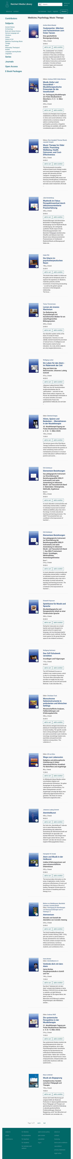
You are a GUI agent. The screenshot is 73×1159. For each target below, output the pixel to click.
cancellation (58, 1146)
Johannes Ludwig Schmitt (51, 810)
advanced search (66, 4)
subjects (7, 1132)
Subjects (9, 23)
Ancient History (10, 27)
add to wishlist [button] (58, 47)
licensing (57, 1139)
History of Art (9, 39)
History (7, 37)
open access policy (44, 1132)
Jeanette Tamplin (48, 142)
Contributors (11, 18)
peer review (41, 1135)
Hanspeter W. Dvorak (49, 854)
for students (25, 1142)
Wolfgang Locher (48, 360)
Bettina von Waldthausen (50, 903)
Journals (9, 61)
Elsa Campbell (52, 140)
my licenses (42, 11)
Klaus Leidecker (48, 1075)
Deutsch (64, 11)
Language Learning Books (13, 51)
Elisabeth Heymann (49, 601)
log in (49, 11)
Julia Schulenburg (48, 198)
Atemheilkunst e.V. (52, 961)
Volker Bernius (61, 79)
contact (16, 11)
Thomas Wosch (62, 140)
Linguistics (8, 53)
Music (7, 45)
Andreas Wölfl (52, 79)
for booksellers (26, 1135)
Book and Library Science (13, 31)
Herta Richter (47, 959)
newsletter (41, 1139)
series (7, 1135)
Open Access (11, 66)
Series (8, 57)
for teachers (25, 1139)
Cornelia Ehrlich (54, 905)
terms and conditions (60, 1142)
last (44, 1123)
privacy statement (59, 1150)
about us (9, 11)
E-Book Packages (13, 71)
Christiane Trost (52, 696)
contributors (9, 1139)
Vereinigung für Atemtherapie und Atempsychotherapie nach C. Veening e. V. (54, 909)
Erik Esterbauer (47, 468)
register (55, 11)
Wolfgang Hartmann (49, 650)
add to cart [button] (47, 47)
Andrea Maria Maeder (49, 25)
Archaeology (9, 29)
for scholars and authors (27, 1147)
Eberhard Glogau (52, 416)
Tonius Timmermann (49, 304)
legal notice (57, 1153)
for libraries (25, 1132)
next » (39, 1123)
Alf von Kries (51, 754)
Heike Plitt (46, 255)
